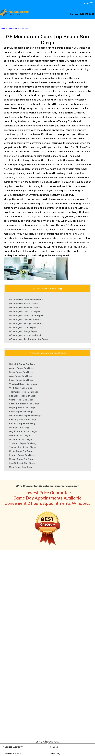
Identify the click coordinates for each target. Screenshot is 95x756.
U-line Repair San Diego (21, 451)
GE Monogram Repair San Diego (25, 415)
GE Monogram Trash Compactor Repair (28, 339)
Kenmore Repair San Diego (22, 423)
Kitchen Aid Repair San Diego (24, 403)
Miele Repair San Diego (20, 467)
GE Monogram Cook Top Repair (24, 311)
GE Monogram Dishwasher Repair (26, 299)
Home (3, 28)
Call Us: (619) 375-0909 (82, 14)
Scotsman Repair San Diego (23, 443)
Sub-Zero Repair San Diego (22, 395)
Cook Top (24, 28)
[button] (88, 3)
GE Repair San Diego (19, 427)
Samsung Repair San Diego (22, 419)
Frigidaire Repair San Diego (23, 431)
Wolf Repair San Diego (20, 388)
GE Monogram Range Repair (23, 331)
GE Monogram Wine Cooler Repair (26, 315)
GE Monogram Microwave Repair (25, 335)
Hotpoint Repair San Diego (22, 364)
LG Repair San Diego (19, 435)
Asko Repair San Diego (20, 376)
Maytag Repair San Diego (22, 407)
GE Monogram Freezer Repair (23, 303)
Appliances (13, 28)
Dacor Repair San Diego (21, 372)
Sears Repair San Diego (21, 411)
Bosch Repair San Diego (21, 380)
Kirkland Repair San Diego (22, 455)
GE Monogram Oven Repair (22, 327)
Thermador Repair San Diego (23, 391)
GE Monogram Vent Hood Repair (25, 319)
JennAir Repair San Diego (22, 463)
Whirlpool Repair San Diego (23, 384)
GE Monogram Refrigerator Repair (26, 323)
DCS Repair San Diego (20, 439)
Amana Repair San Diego (21, 368)
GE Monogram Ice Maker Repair (24, 307)
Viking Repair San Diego (21, 399)
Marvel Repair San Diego (21, 459)
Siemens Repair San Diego (22, 447)
